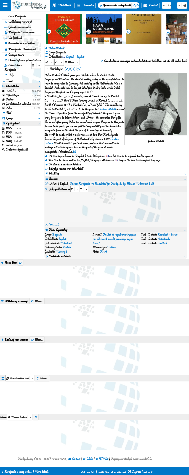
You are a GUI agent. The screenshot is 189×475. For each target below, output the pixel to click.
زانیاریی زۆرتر (88, 471)
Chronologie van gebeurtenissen (22, 60)
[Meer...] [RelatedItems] (54, 225)
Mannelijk (61, 251)
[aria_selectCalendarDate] (36, 65)
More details (41, 471)
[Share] (49, 62)
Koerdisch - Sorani (167, 234)
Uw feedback (13, 38)
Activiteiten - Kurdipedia (13, 67)
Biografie (57, 234)
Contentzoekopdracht (15, 149)
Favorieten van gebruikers (19, 43)
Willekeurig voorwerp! (18, 22)
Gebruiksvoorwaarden (17, 27)
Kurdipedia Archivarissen (19, 32)
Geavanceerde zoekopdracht (117, 5)
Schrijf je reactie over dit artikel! (64, 168)
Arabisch (162, 243)
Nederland (66, 243)
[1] (74, 151)
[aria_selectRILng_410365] (84, 189)
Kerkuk (67, 247)
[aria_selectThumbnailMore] (19, 417)
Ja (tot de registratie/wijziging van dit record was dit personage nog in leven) (114, 238)
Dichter (111, 247)
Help (9, 75)
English (62, 239)
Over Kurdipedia (15, 16)
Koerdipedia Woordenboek (20, 49)
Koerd (103, 251)
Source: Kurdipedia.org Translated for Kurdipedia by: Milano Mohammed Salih (112, 183)
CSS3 (90, 459)
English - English (75, 56)
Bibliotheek (64, 5)
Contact (153, 5)
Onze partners (14, 55)
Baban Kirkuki (108, 109)
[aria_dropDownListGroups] (20, 378)
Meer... (37, 301)
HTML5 (103, 459)
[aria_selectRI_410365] (75, 189)
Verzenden (88, 5)
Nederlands (164, 239)
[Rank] (59, 62)
